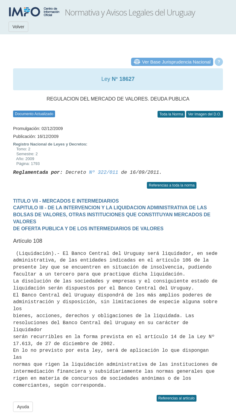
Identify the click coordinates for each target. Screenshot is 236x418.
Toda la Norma (171, 114)
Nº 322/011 (103, 172)
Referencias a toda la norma (172, 185)
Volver (18, 26)
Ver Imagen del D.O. (204, 114)
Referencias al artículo (176, 398)
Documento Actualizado (34, 114)
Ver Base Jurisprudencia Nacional (176, 61)
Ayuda (23, 406)
